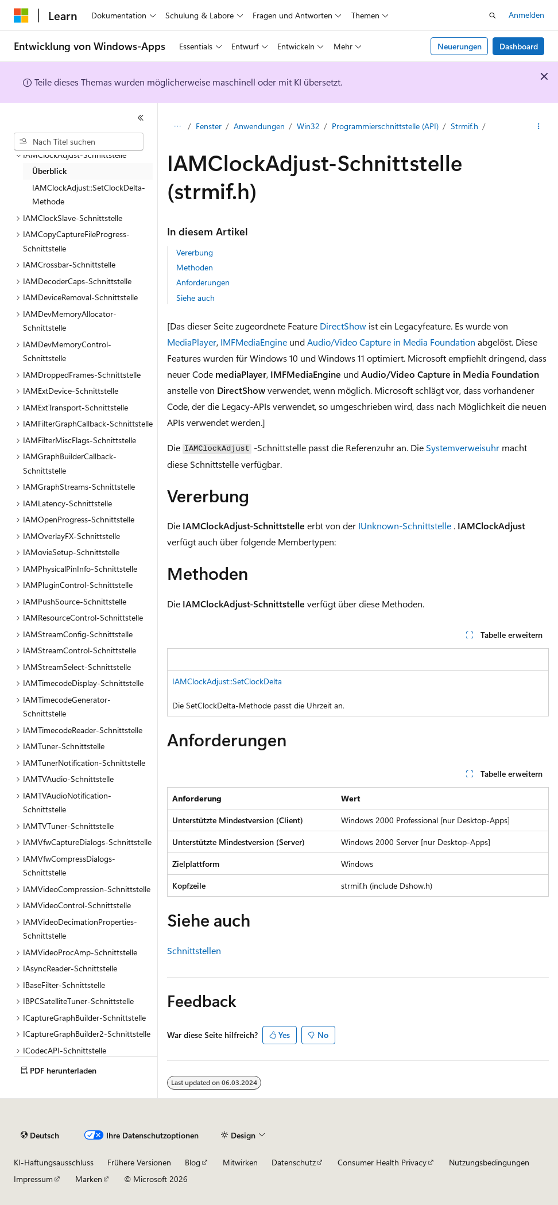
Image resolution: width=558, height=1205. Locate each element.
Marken (88, 1178)
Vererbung (194, 252)
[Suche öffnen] (492, 15)
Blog (192, 1162)
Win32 (308, 126)
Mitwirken (240, 1162)
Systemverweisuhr (462, 447)
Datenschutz (294, 1162)
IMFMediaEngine (253, 342)
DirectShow (343, 326)
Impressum (33, 1178)
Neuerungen (459, 46)
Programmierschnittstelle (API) (385, 126)
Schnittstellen (194, 950)
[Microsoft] (21, 15)
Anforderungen (203, 282)
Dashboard (518, 46)
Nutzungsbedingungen (489, 1162)
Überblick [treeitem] (49, 170)
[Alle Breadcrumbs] (177, 127)
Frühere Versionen (139, 1162)
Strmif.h (464, 126)
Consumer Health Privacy (382, 1162)
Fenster (209, 126)
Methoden (194, 267)
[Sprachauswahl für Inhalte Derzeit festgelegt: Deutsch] (40, 1135)
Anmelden (526, 14)
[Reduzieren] (141, 117)
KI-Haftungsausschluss (54, 1162)
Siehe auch (195, 297)
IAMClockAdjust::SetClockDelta (227, 681)
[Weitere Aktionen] (539, 127)
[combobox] (79, 142)
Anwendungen (259, 126)
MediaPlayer (191, 342)
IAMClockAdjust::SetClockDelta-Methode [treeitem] (88, 194)
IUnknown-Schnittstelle (404, 526)
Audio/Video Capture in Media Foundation (391, 342)
